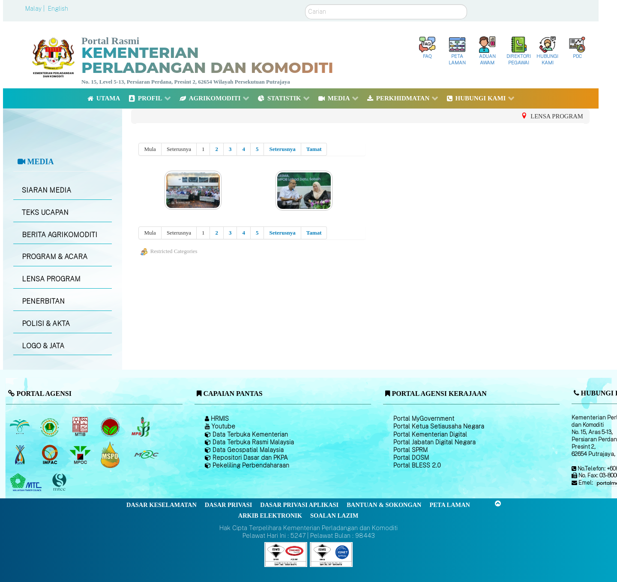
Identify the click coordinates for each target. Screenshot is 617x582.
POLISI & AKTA (46, 324)
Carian (305, 4)
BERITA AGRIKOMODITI (59, 235)
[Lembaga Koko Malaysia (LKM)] (111, 427)
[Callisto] (285, 554)
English (58, 8)
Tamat (314, 149)
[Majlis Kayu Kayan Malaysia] (27, 482)
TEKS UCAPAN (45, 212)
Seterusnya (282, 149)
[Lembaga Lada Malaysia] (141, 427)
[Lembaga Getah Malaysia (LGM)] (50, 427)
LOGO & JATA (43, 346)
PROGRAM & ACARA (54, 257)
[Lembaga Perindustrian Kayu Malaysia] (80, 427)
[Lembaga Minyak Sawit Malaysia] (20, 427)
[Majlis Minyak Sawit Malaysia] (80, 455)
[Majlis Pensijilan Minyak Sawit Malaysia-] (111, 455)
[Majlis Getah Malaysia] (146, 454)
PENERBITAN (43, 301)
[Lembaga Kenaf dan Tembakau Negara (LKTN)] (20, 455)
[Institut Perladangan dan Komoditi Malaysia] (50, 455)
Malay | (35, 8)
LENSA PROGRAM (51, 279)
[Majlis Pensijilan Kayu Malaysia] (60, 482)
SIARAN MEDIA (46, 190)
